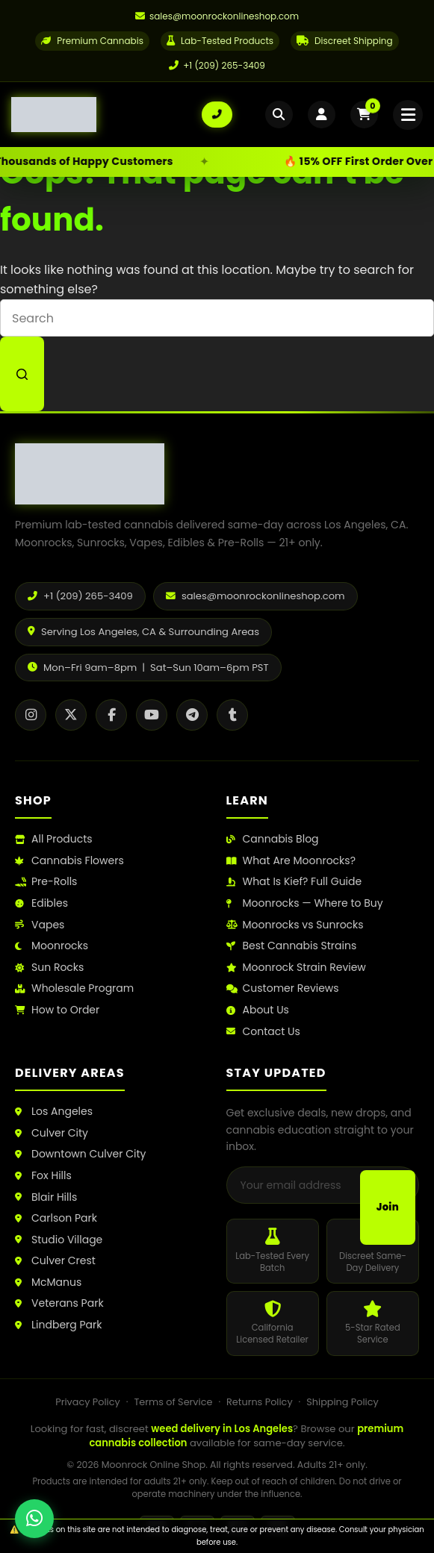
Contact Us (263, 1032)
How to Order (57, 1010)
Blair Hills (46, 1197)
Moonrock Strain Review (296, 967)
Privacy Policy (87, 1402)
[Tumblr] (232, 715)
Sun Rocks (49, 967)
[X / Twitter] (71, 715)
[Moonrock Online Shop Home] (106, 115)
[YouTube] (151, 715)
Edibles (41, 903)
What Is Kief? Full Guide (294, 882)
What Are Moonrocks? (291, 861)
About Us (257, 1010)
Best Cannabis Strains (291, 946)
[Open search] (270, 116)
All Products (54, 839)
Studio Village (58, 1240)
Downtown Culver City (80, 1154)
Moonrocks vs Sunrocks (295, 925)
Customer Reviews (282, 988)
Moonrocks (51, 946)
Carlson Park (56, 1218)
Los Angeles (54, 1111)
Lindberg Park (58, 1325)
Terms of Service (173, 1402)
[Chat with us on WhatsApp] (34, 1518)
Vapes (39, 925)
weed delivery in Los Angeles (222, 1429)
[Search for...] (217, 318)
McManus (48, 1282)
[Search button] (22, 374)
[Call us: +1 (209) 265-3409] (217, 116)
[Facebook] (111, 715)
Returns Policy (259, 1402)
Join (387, 1207)
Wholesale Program (74, 988)
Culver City (51, 1133)
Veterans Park (59, 1303)
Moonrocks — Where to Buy (304, 903)
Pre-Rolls (46, 882)
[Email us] (217, 16)
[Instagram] (30, 715)
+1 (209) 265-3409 (217, 65)
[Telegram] (192, 715)
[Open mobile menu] (406, 115)
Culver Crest (55, 1261)
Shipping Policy (342, 1402)
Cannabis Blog (272, 839)
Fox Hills (43, 1176)
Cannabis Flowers (69, 861)
